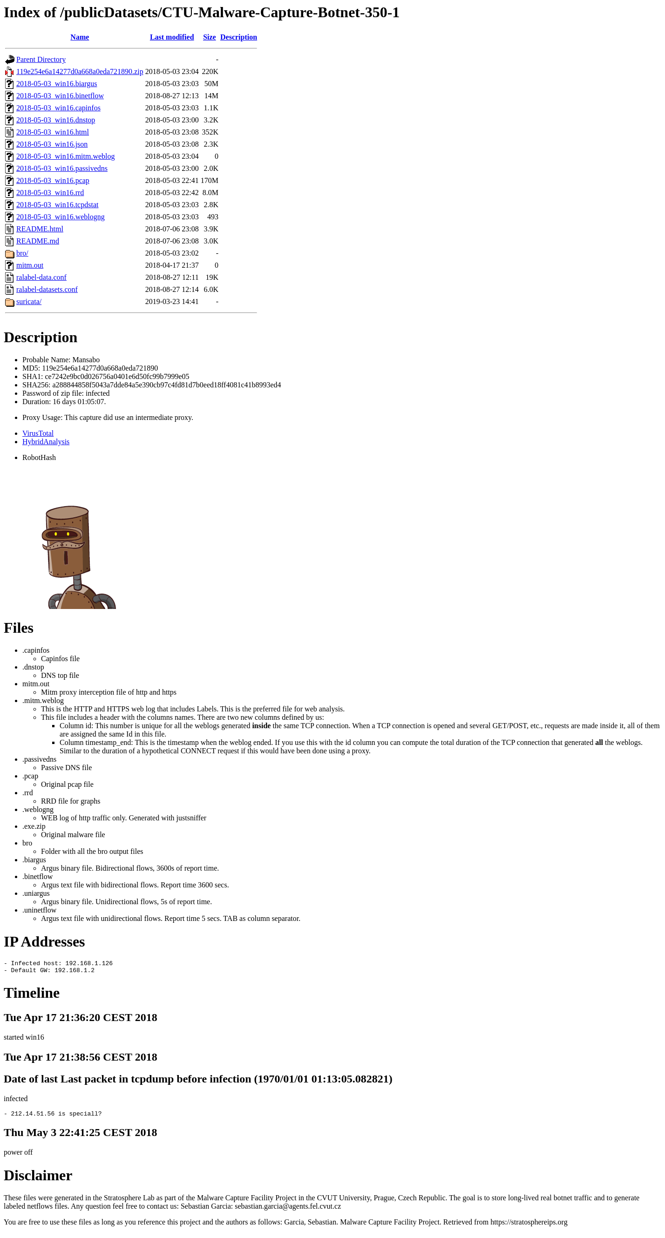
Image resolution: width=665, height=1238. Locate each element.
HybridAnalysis (45, 442)
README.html (39, 229)
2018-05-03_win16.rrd (50, 192)
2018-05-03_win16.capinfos (58, 108)
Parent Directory (41, 59)
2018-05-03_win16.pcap (52, 180)
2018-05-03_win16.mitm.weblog (65, 156)
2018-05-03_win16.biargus (56, 84)
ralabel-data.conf (41, 277)
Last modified (172, 37)
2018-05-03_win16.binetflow (60, 96)
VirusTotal (38, 433)
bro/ (22, 253)
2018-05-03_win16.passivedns (62, 168)
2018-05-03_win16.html (52, 132)
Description (238, 37)
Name (79, 37)
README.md (37, 241)
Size (209, 37)
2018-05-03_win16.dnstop (55, 120)
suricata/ (28, 301)
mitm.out (29, 265)
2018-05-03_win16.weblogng (60, 217)
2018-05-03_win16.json (52, 144)
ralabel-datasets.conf (47, 289)
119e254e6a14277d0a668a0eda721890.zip (79, 71)
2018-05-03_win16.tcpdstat (57, 205)
